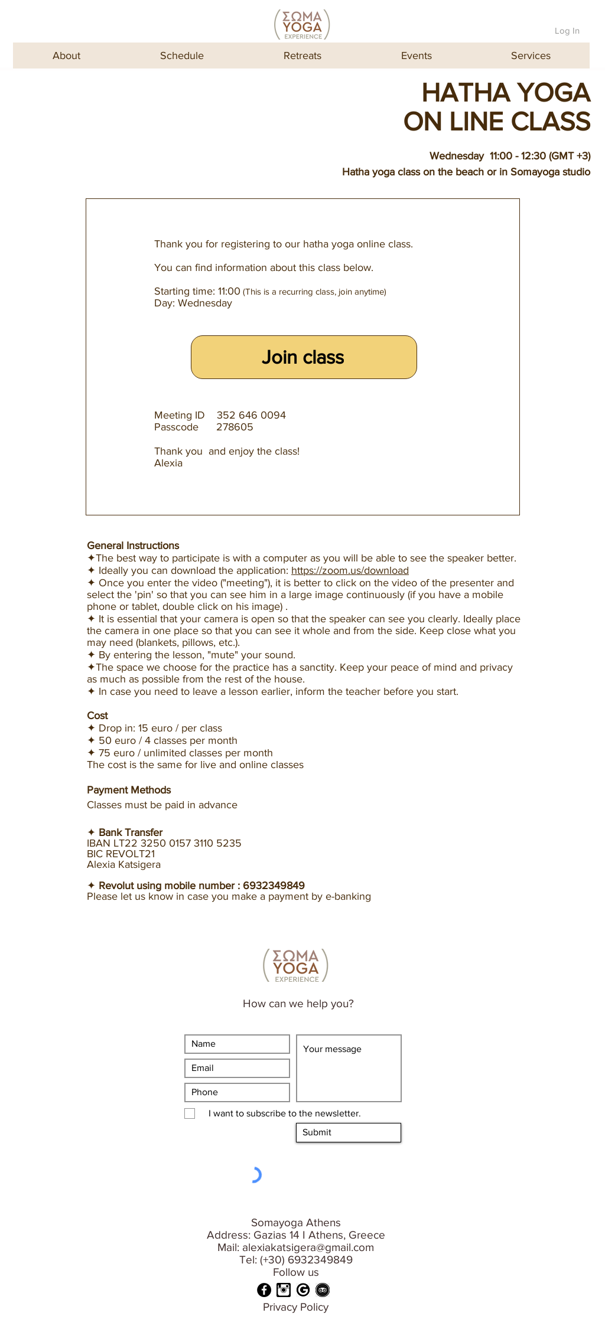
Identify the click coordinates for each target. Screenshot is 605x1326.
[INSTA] (284, 1290)
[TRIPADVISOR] (322, 1290)
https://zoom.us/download (350, 570)
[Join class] (304, 357)
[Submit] (348, 1132)
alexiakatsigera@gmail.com (308, 1247)
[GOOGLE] (303, 1290)
